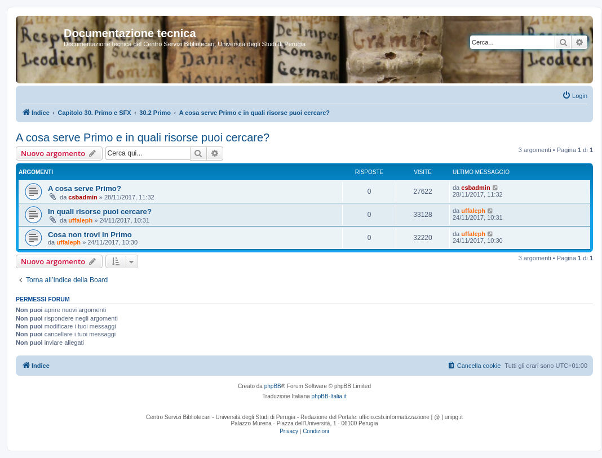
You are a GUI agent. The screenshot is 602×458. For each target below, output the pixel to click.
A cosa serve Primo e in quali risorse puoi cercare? (142, 137)
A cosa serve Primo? (84, 188)
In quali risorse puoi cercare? (100, 211)
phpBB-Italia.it (329, 396)
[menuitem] (574, 96)
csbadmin (82, 197)
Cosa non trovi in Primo (90, 234)
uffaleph (80, 220)
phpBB (272, 386)
